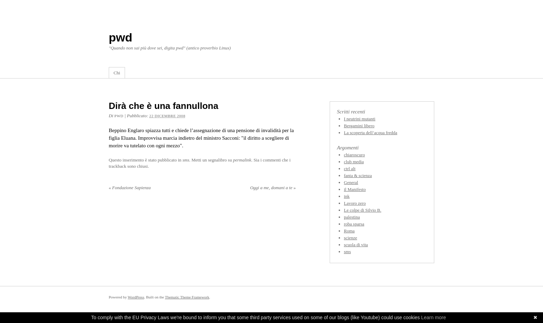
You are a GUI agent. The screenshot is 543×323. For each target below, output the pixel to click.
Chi (117, 72)
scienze (350, 237)
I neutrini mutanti (359, 118)
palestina (352, 217)
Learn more (433, 317)
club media (354, 161)
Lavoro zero (355, 203)
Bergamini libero (359, 125)
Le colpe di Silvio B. (362, 210)
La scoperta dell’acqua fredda (370, 132)
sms (186, 160)
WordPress (136, 297)
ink (347, 196)
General (351, 182)
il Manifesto (355, 189)
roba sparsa (354, 224)
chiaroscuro (354, 154)
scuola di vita (356, 244)
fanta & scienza (358, 175)
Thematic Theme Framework (187, 297)
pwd (120, 37)
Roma (349, 230)
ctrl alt (350, 168)
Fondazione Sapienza (130, 187)
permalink (242, 160)
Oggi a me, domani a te (273, 187)
